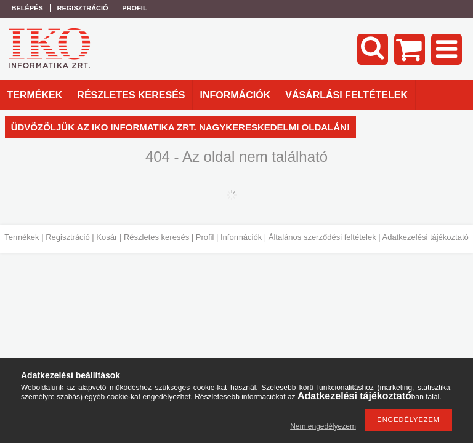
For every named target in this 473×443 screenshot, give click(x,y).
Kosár (106, 237)
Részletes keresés (156, 237)
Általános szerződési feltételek (322, 237)
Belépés (27, 8)
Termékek (21, 237)
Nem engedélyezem (323, 426)
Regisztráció (68, 237)
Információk (241, 237)
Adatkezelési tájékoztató (425, 237)
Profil (205, 237)
